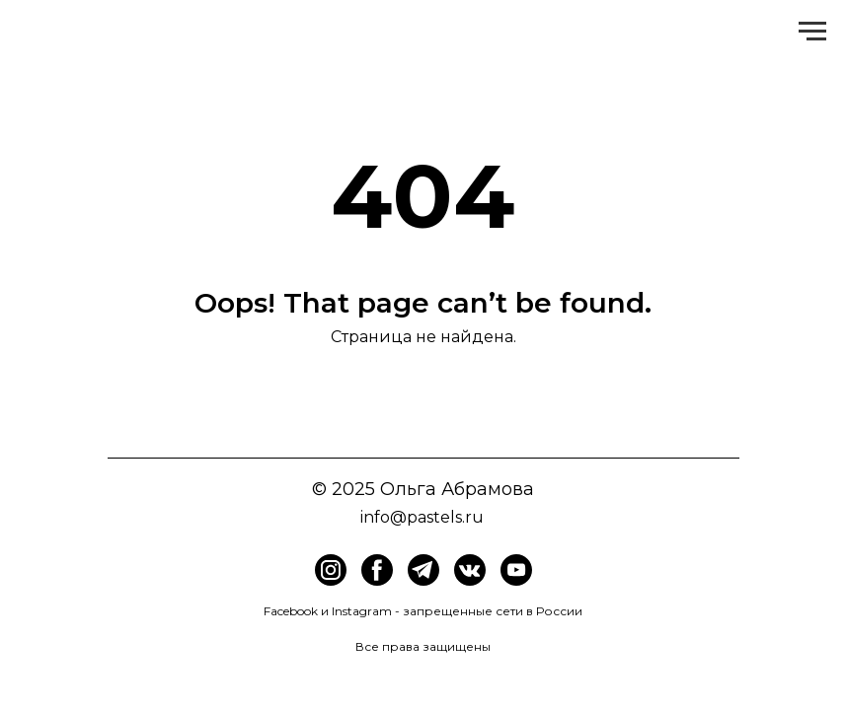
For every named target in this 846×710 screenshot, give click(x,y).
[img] (377, 570)
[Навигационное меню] (812, 31)
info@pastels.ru (422, 517)
